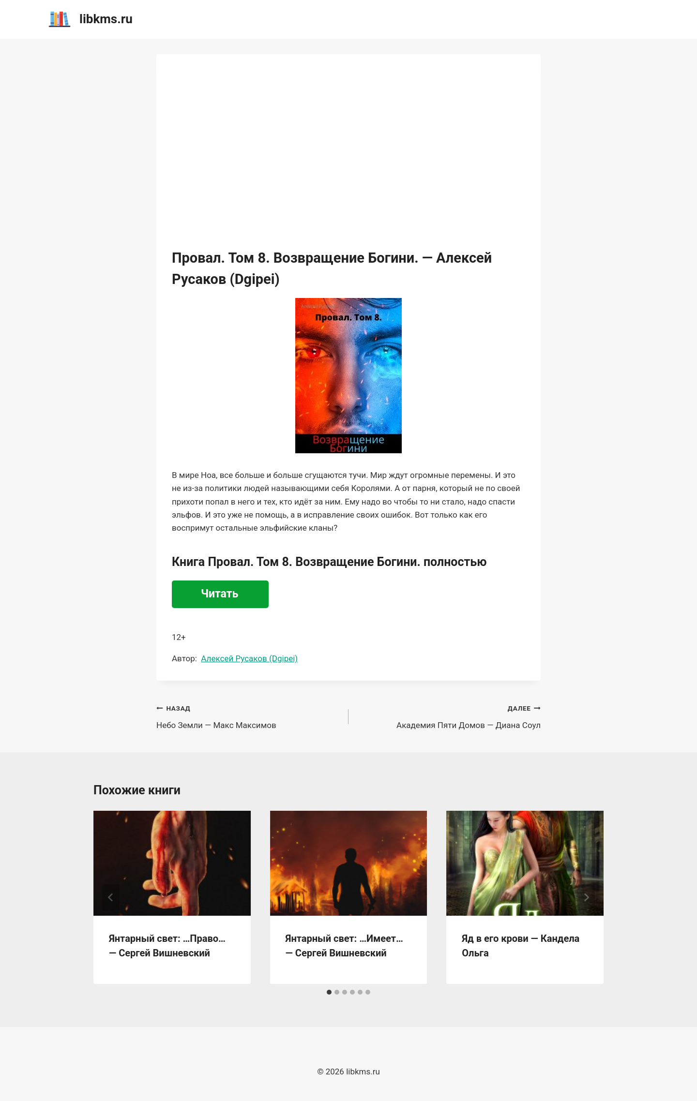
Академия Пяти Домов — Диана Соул (449, 715)
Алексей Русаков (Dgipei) (249, 658)
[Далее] (586, 897)
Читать (219, 593)
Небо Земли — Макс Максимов (248, 715)
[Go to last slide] (111, 897)
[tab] (329, 992)
